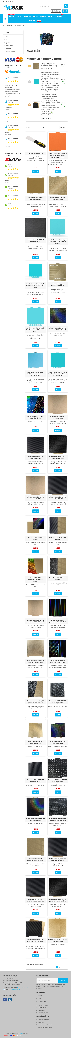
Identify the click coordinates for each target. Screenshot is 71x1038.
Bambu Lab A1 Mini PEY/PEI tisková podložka (57, 742)
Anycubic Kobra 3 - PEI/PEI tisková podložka (58, 198)
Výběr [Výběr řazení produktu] (28, 127)
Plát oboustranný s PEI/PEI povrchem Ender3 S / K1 (35, 661)
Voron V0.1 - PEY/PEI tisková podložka (35, 538)
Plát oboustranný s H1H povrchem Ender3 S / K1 (57, 661)
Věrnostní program (43, 1013)
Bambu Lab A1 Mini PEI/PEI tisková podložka (35, 742)
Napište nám (41, 1010)
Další (64, 967)
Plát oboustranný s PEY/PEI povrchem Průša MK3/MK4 (57, 329)
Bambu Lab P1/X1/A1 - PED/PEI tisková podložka (57, 780)
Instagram (10, 1000)
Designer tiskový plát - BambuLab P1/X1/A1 (58, 285)
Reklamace (41, 1022)
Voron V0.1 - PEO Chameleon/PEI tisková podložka (35, 579)
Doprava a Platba (43, 1005)
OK (63, 981)
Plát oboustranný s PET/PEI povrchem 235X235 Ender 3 (35, 900)
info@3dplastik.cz (15, 989)
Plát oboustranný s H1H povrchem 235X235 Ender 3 (57, 621)
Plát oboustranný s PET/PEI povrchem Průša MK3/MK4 (35, 940)
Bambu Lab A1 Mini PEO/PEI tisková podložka (57, 702)
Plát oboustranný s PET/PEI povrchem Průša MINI (57, 859)
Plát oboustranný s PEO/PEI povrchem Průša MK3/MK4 (57, 819)
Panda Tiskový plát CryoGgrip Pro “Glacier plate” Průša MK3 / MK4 (35, 285)
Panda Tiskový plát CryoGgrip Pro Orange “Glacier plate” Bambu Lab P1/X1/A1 (58, 155)
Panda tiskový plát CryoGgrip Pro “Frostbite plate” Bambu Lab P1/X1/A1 (35, 374)
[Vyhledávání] (52, 6)
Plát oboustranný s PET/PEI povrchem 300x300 (57, 498)
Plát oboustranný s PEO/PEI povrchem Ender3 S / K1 (35, 702)
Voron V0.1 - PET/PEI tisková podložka (58, 538)
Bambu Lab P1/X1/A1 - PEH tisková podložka (35, 417)
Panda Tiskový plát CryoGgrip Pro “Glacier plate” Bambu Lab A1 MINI (35, 329)
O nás (39, 998)
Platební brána (42, 1007)
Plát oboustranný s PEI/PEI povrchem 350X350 (58, 417)
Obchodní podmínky (43, 1020)
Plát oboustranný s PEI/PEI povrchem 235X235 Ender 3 (35, 621)
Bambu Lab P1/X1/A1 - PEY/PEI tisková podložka (35, 819)
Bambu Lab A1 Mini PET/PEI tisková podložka (35, 780)
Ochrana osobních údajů (45, 1025)
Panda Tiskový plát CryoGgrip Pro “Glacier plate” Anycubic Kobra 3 (58, 241)
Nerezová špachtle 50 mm (35, 153)
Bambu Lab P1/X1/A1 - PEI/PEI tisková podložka (57, 940)
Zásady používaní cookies (45, 1027)
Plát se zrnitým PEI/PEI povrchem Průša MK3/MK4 (35, 859)
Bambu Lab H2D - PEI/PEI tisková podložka (35, 198)
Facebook (5, 1000)
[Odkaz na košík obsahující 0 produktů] (65, 11)
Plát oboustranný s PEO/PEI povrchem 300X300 (57, 457)
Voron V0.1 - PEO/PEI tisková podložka (58, 578)
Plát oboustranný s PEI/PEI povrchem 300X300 (35, 498)
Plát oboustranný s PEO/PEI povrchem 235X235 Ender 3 (57, 900)
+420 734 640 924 (22, 987)
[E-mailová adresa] (47, 980)
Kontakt (40, 995)
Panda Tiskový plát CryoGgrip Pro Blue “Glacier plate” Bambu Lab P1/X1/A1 (50, 74)
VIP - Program (8, 1)
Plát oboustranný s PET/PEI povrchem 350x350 (35, 457)
